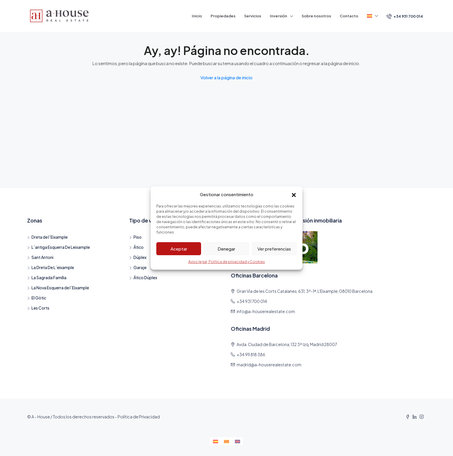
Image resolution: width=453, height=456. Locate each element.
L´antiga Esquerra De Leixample (60, 247)
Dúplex (139, 257)
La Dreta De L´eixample (52, 267)
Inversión (278, 16)
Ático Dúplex (145, 277)
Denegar (226, 248)
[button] (294, 194)
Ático (138, 247)
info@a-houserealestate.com (266, 311)
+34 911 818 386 (251, 354)
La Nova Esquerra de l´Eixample (60, 287)
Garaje (139, 267)
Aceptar (178, 248)
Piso (137, 237)
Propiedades (223, 16)
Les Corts (40, 307)
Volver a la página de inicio (226, 77)
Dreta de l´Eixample (49, 237)
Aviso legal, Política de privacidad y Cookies (226, 262)
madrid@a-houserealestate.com (269, 364)
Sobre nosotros (316, 16)
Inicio (197, 16)
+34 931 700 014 (405, 16)
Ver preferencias (274, 248)
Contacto (349, 16)
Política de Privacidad (139, 416)
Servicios (252, 16)
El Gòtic (38, 297)
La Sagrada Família (48, 277)
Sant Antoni (42, 257)
